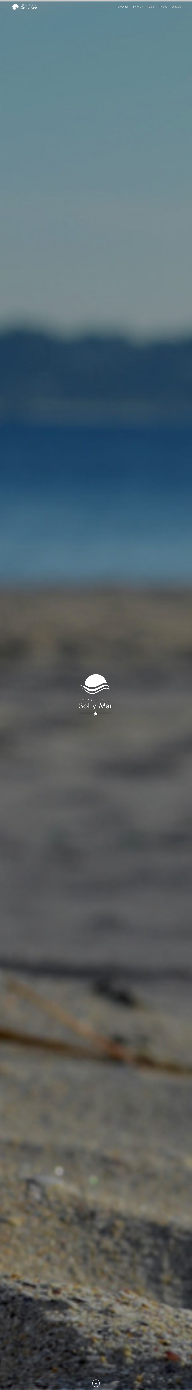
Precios (163, 8)
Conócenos (122, 8)
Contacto (177, 8)
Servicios (138, 8)
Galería (150, 8)
